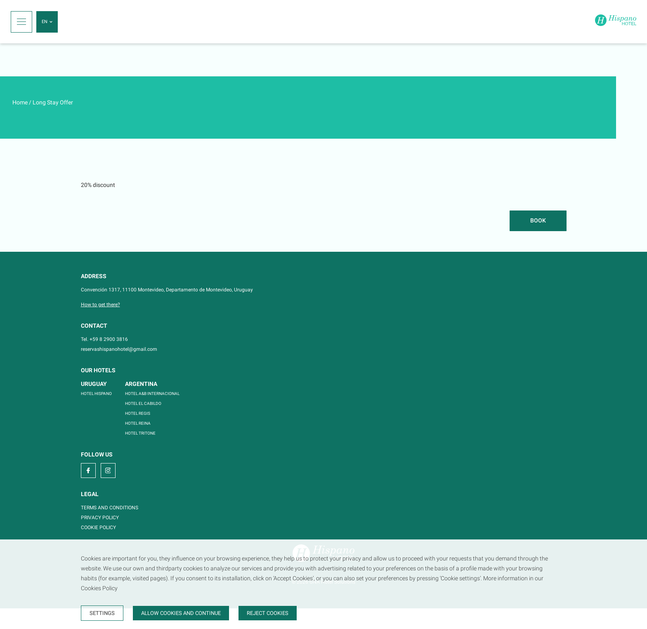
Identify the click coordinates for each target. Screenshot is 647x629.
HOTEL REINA (138, 423)
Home (20, 102)
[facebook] (88, 470)
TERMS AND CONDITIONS (109, 508)
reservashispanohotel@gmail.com (119, 349)
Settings (102, 613)
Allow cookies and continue (181, 613)
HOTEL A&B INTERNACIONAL (152, 393)
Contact (94, 325)
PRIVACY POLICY (100, 517)
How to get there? (100, 304)
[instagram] (108, 470)
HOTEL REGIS (137, 413)
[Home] (615, 22)
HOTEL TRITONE (140, 433)
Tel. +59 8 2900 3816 (104, 339)
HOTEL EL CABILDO (143, 403)
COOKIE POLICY (98, 527)
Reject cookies (267, 613)
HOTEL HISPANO (96, 393)
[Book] (538, 220)
